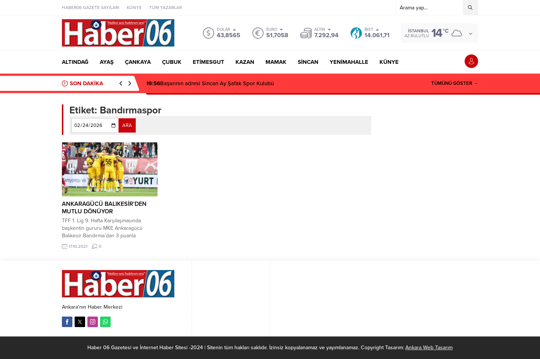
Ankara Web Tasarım (429, 347)
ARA (127, 125)
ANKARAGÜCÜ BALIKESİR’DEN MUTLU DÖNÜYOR (104, 207)
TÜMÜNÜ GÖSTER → (454, 83)
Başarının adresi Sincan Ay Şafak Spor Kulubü (210, 83)
